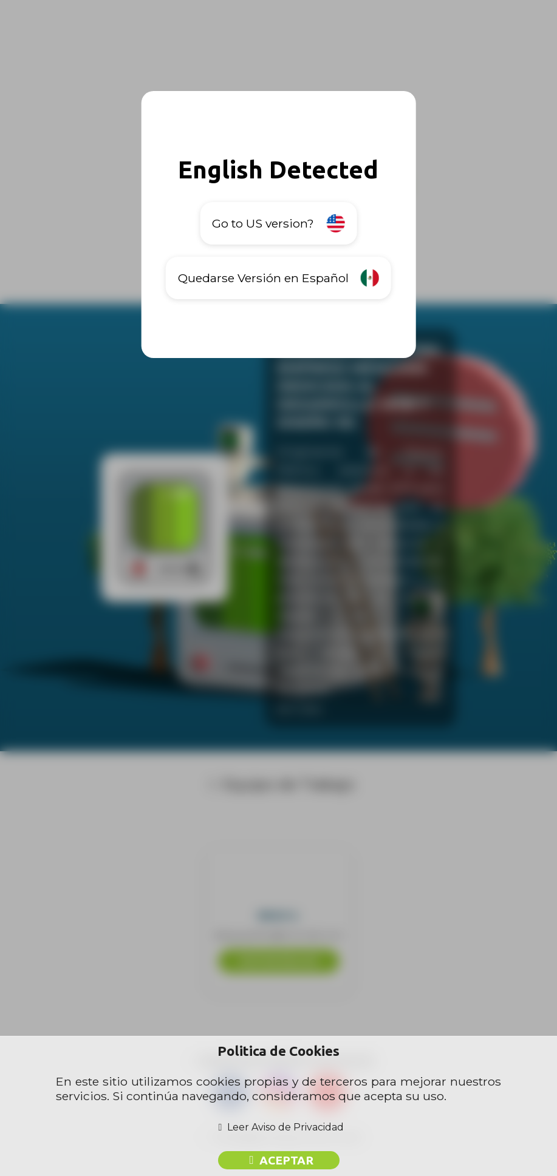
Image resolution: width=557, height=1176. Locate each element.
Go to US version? (278, 223)
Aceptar (286, 1160)
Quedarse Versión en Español (278, 278)
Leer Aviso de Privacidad (285, 1127)
